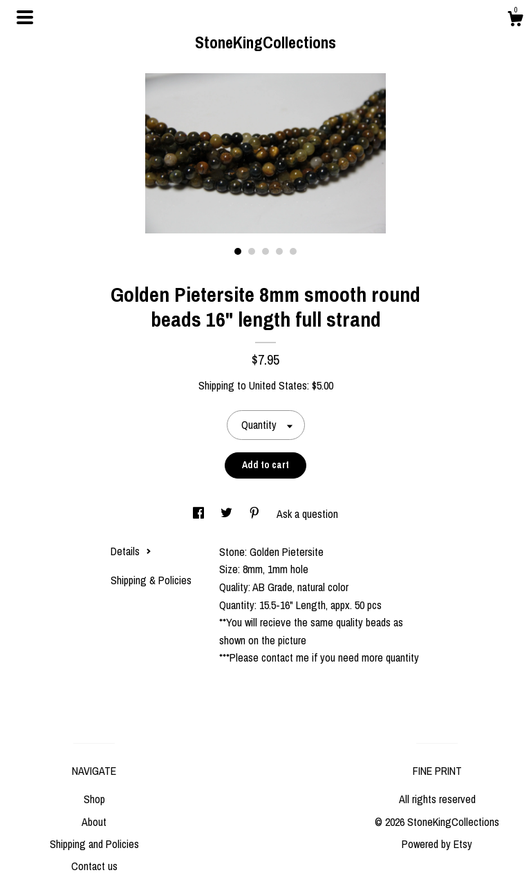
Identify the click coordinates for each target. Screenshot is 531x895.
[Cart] (515, 20)
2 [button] (251, 251)
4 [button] (279, 251)
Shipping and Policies (94, 843)
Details (131, 551)
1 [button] (237, 251)
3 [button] (265, 251)
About (94, 821)
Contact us (94, 866)
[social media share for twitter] (228, 513)
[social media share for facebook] (200, 513)
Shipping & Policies (151, 580)
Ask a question (307, 513)
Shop (94, 799)
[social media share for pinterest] (256, 513)
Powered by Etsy (437, 843)
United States (278, 385)
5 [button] (293, 251)
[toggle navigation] (25, 17)
